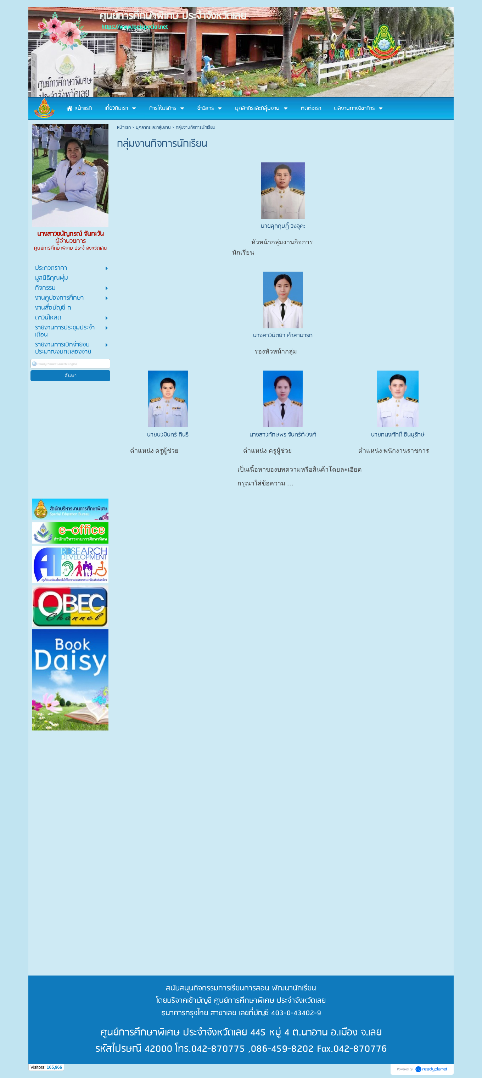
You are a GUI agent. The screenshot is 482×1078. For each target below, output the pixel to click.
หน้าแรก (124, 127)
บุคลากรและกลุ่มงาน (153, 127)
